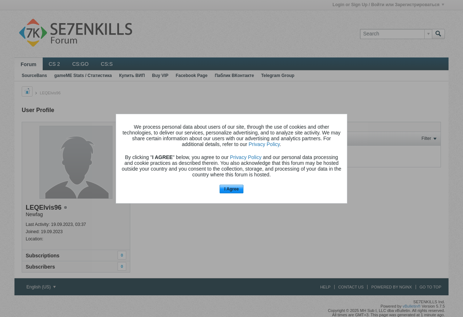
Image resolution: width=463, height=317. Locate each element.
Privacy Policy (264, 144)
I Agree (231, 189)
